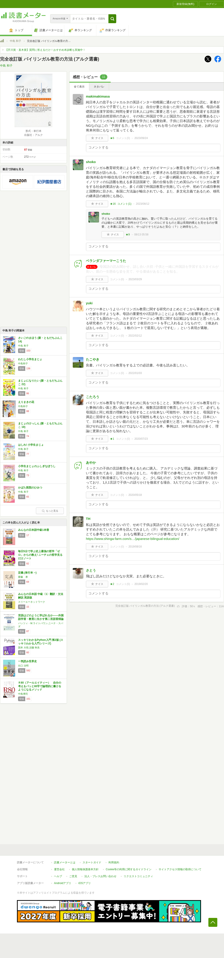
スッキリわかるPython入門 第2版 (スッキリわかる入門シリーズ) (40, 641)
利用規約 (113, 862)
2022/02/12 (135, 335)
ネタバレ (99, 86)
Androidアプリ (62, 883)
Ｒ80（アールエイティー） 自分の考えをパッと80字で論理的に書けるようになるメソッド (39, 686)
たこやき (92, 359)
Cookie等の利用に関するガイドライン (128, 869)
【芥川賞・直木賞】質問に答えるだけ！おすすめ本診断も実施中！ (45, 49)
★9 (128, 234)
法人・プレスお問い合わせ (100, 876)
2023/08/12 (142, 203)
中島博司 (23, 693)
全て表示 (79, 86)
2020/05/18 (135, 495)
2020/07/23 (141, 438)
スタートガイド (92, 862)
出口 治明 (23, 665)
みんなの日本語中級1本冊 (33, 529)
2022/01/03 (135, 373)
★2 (112, 584)
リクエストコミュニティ (138, 876)
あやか (91, 462)
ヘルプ (58, 876)
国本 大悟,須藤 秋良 (29, 647)
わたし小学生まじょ (30, 359)
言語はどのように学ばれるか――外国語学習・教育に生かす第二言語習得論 (41, 617)
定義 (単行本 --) (27, 572)
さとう (91, 570)
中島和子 (23, 363)
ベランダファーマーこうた (106, 261)
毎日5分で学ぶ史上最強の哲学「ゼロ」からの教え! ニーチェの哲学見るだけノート (40, 555)
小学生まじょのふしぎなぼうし (37, 466)
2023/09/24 (141, 138)
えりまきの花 (26, 402)
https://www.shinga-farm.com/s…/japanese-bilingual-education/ (132, 539)
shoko (91, 162)
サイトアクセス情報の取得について (180, 869)
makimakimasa (98, 96)
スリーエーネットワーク (31, 602)
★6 (112, 138)
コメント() (123, 138)
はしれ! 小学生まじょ (31, 444)
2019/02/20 (141, 584)
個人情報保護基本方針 (85, 869)
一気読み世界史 (27, 661)
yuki (89, 303)
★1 (112, 438)
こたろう (92, 397)
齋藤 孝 (23, 577)
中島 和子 (15, 41)
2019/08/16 (135, 546)
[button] (112, 18)
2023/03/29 (135, 279)
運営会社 (59, 869)
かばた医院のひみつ (30, 487)
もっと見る (50, 510)
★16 (113, 203)
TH (88, 519)
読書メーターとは (64, 862)
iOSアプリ (84, 883)
